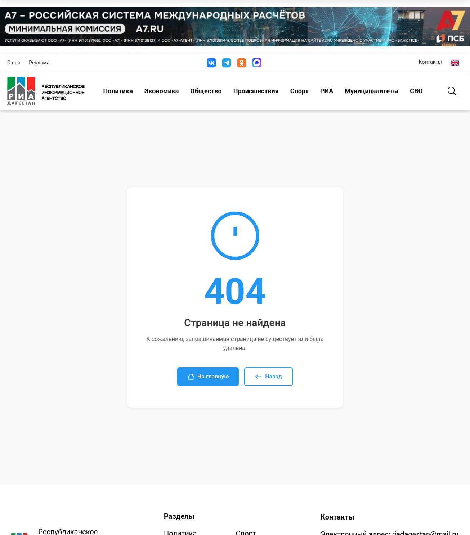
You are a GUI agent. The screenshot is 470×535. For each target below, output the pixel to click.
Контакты (430, 62)
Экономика (161, 91)
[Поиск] (452, 91)
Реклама (39, 63)
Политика (118, 91)
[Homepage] (46, 91)
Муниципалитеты (371, 91)
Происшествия (256, 91)
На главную (208, 376)
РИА (326, 91)
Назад (268, 376)
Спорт (299, 91)
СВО (416, 91)
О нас (13, 63)
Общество (205, 91)
